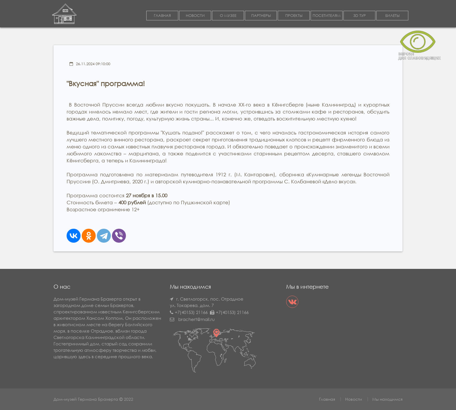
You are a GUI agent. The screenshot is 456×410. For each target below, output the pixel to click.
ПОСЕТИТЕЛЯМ (327, 15)
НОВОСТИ (195, 15)
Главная (327, 399)
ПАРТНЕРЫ (261, 15)
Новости (353, 399)
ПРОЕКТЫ (293, 15)
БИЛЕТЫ (392, 15)
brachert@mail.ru (196, 319)
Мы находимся (387, 399)
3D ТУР (359, 15)
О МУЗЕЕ (228, 15)
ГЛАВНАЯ (162, 15)
